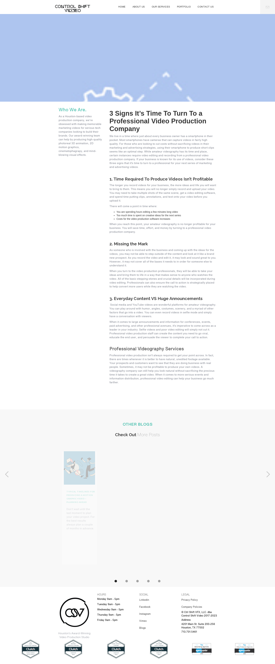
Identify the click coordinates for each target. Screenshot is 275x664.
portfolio (184, 7)
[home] (72, 8)
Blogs (142, 628)
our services (161, 7)
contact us (205, 7)
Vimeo (143, 621)
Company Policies (191, 607)
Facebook (144, 607)
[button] (7, 515)
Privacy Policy (189, 600)
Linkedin (144, 600)
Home (122, 7)
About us (138, 7)
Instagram (145, 614)
